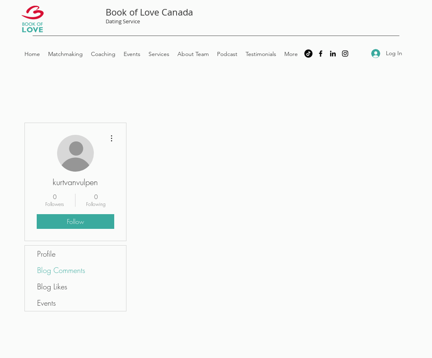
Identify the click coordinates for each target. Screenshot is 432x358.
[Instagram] (345, 53)
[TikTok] (308, 53)
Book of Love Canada (149, 12)
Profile (46, 254)
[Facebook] (321, 53)
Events (46, 303)
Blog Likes (52, 286)
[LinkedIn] (333, 53)
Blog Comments (61, 270)
